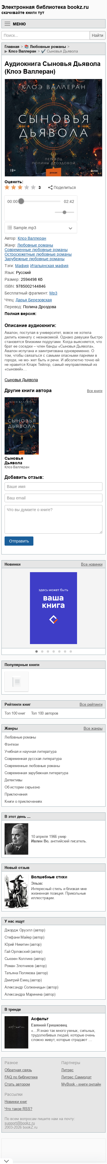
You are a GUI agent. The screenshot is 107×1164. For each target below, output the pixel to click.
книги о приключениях (23, 801)
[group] (41, 208)
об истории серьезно (22, 787)
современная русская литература (33, 759)
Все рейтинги (91, 704)
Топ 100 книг (15, 713)
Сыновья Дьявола (21, 380)
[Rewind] (13, 212)
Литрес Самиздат (76, 1077)
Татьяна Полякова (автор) (26, 973)
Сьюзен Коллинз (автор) (25, 959)
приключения (16, 794)
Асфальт (40, 1018)
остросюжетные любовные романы (38, 254)
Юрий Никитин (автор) (23, 944)
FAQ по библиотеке (21, 1077)
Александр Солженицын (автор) (31, 987)
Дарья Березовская (34, 300)
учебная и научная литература (30, 751)
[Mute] (49, 212)
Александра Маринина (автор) (30, 994)
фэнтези (12, 744)
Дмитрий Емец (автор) (23, 980)
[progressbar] (40, 201)
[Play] (25, 212)
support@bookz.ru (20, 1123)
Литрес (67, 1070)
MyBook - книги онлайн (81, 1084)
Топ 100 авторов (44, 713)
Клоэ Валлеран (22, 51)
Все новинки (91, 564)
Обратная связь (18, 1070)
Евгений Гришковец (49, 1025)
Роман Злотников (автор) (25, 966)
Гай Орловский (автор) (23, 951)
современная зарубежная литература (36, 773)
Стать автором (17, 1084)
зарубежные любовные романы (34, 259)
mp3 (53, 293)
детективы (13, 780)
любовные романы (20, 737)
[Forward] (38, 212)
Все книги (94, 391)
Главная (12, 47)
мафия (22, 265)
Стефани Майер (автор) (24, 937)
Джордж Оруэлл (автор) (25, 930)
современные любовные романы (32, 766)
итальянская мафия (49, 265)
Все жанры (93, 728)
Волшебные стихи (49, 877)
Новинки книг (16, 1102)
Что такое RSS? (18, 1109)
